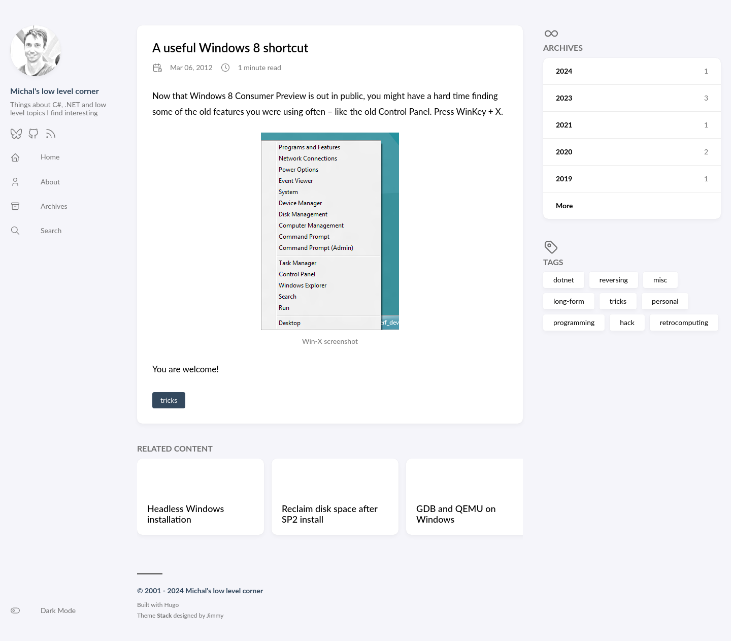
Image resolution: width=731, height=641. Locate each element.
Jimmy (215, 615)
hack (627, 322)
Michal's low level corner (54, 90)
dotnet (563, 279)
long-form (568, 301)
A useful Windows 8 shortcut (230, 47)
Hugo (171, 604)
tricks (618, 301)
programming (573, 322)
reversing (614, 279)
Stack (164, 615)
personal (665, 301)
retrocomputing (684, 322)
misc (660, 279)
